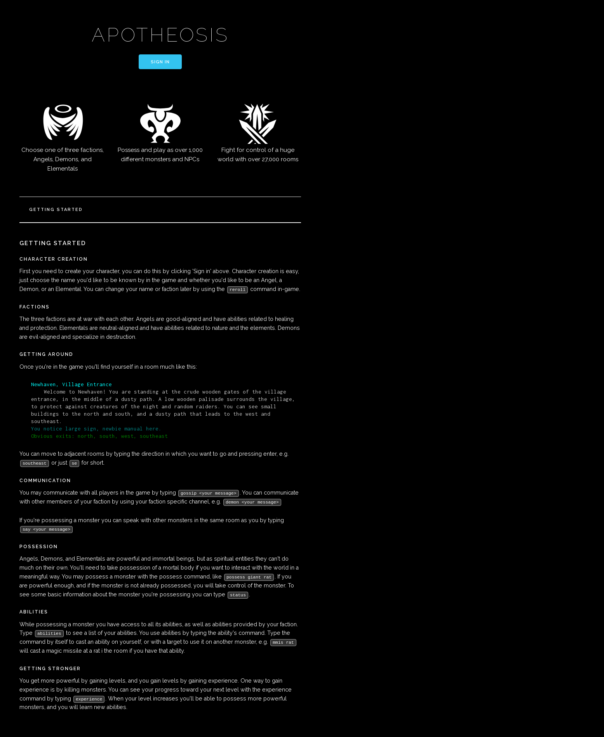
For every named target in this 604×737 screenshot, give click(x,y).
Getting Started (56, 209)
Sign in (160, 61)
